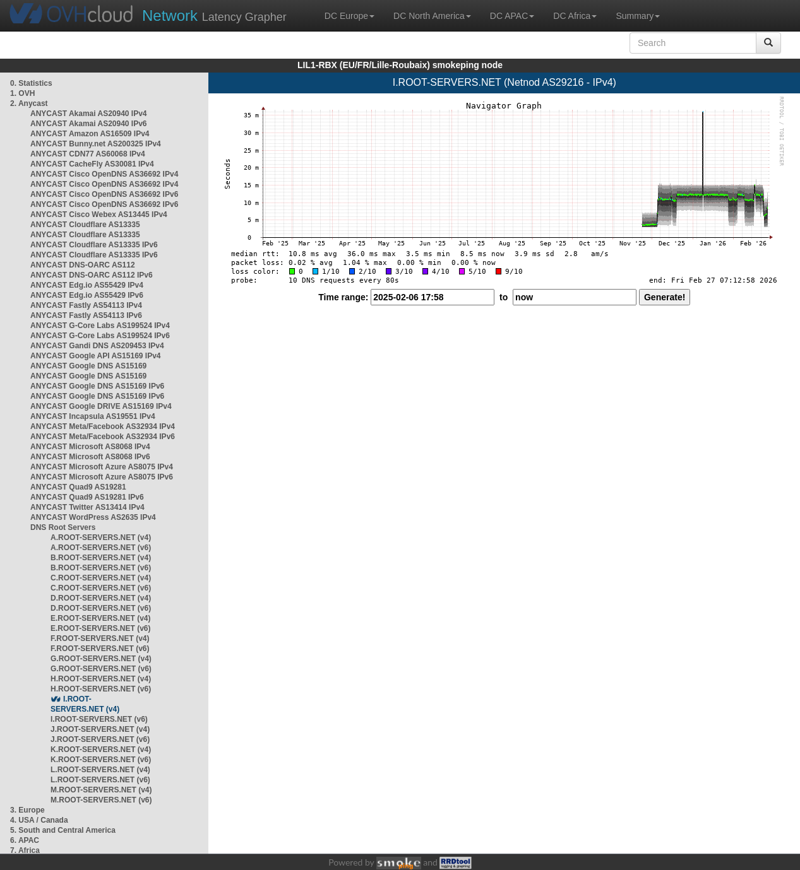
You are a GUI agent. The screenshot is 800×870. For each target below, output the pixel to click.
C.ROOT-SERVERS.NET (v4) (101, 577)
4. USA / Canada (39, 820)
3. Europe (27, 810)
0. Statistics (31, 83)
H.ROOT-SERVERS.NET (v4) (101, 678)
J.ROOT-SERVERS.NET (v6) (100, 739)
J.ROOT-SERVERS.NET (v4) (100, 729)
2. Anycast (29, 103)
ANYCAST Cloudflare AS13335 (85, 224)
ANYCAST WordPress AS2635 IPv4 (93, 517)
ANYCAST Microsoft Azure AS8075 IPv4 (101, 466)
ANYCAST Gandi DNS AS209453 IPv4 (97, 345)
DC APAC (512, 16)
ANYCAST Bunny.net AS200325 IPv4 (95, 143)
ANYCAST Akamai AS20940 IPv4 (88, 113)
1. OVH (22, 93)
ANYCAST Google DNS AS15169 (88, 366)
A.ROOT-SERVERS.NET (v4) (101, 537)
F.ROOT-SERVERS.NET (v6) (100, 648)
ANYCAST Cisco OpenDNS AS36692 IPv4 (104, 174)
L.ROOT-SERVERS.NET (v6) (100, 779)
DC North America (432, 16)
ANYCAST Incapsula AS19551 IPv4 (92, 416)
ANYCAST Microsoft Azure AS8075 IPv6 (101, 477)
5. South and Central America (63, 830)
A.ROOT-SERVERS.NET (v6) (101, 547)
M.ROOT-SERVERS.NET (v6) (101, 800)
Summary (638, 16)
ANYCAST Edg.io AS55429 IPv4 (86, 285)
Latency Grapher (214, 15)
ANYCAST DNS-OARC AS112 (82, 265)
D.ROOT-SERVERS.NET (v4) (101, 598)
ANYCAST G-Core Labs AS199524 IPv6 (100, 335)
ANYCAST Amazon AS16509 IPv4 (90, 133)
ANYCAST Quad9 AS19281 (78, 487)
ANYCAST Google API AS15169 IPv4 (95, 355)
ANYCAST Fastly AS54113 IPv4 (86, 305)
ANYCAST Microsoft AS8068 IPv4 (90, 446)
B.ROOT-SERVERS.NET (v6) (101, 567)
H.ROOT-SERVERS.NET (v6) (101, 689)
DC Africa (575, 16)
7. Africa (25, 850)
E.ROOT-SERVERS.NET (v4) (100, 618)
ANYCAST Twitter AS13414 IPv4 (87, 507)
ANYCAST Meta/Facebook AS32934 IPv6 (102, 436)
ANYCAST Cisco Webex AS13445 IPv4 (98, 214)
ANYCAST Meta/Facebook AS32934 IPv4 (102, 426)
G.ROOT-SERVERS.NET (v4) (101, 658)
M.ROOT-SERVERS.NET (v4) (101, 789)
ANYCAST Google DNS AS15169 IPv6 (97, 386)
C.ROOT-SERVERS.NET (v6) (101, 588)
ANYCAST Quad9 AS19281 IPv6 (87, 497)
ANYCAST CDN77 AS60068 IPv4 (87, 154)
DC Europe (349, 16)
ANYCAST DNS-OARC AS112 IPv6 (91, 275)
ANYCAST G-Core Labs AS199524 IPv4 (100, 325)
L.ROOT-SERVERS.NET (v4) (100, 769)
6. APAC (24, 840)
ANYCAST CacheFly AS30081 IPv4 (92, 164)
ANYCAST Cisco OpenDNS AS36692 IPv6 (104, 194)
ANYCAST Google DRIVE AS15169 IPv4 (101, 406)
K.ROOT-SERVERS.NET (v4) (101, 749)
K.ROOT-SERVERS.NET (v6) (101, 759)
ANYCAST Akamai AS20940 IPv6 (88, 123)
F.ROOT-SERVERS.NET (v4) (100, 638)
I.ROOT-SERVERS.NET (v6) (99, 719)
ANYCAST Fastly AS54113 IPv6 (86, 315)
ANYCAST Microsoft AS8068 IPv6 (90, 456)
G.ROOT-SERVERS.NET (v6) (101, 668)
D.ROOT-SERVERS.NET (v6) (101, 608)
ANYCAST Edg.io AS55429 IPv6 (86, 295)
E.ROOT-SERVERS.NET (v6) (100, 628)
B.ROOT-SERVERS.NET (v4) (101, 557)
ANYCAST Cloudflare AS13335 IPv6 (94, 244)
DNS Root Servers (62, 527)
